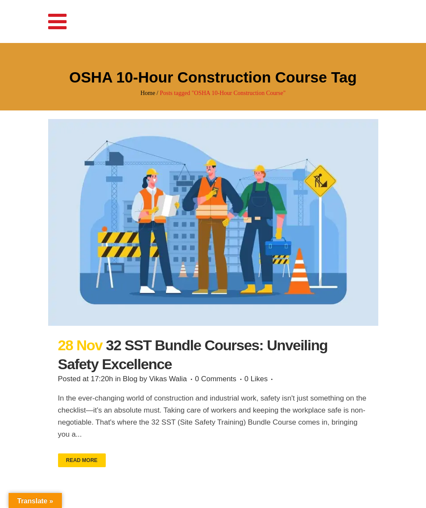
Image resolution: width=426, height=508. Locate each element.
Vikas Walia (168, 379)
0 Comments (215, 379)
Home (148, 93)
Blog (130, 379)
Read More (82, 460)
